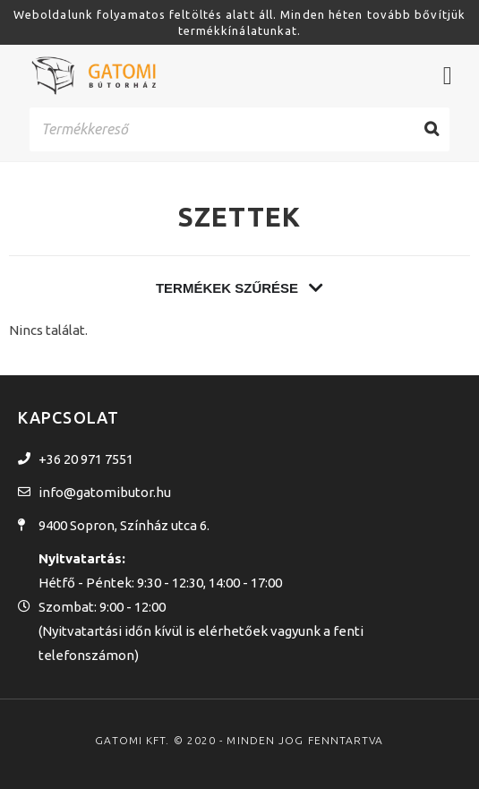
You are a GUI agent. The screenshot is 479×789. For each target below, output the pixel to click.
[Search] (431, 129)
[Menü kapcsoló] (447, 76)
